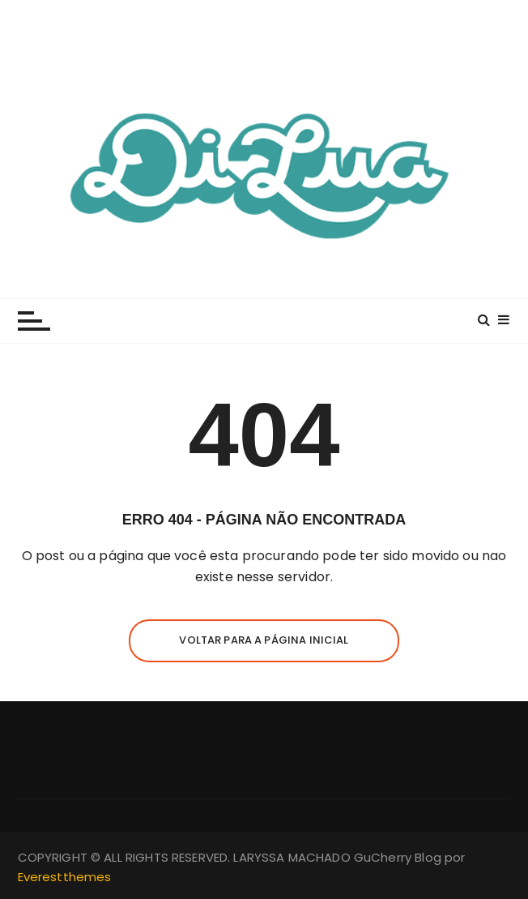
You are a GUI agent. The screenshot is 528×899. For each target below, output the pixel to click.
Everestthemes (65, 876)
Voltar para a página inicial (263, 640)
